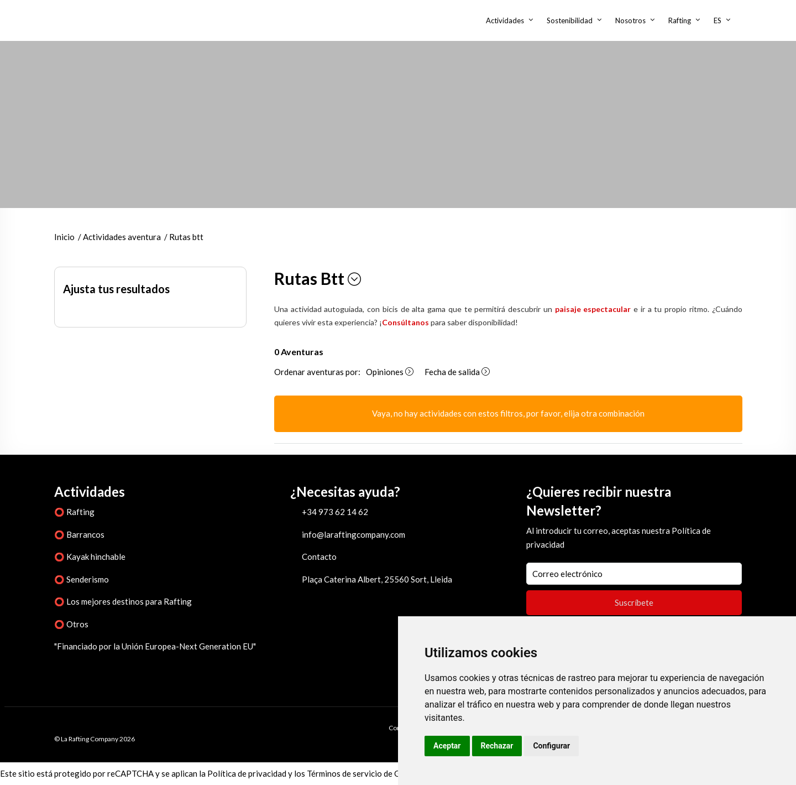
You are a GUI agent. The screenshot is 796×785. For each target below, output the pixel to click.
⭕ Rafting (74, 512)
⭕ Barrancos (79, 534)
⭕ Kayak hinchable (89, 557)
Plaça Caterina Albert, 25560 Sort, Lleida (377, 579)
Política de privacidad (246, 773)
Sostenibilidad (570, 20)
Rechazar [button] (497, 745)
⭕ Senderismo (81, 579)
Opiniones (389, 372)
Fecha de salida (457, 372)
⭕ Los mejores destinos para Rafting (123, 601)
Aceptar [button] (447, 745)
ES (717, 20)
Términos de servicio (344, 773)
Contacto (319, 557)
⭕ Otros (71, 624)
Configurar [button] (551, 745)
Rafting (679, 20)
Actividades (505, 20)
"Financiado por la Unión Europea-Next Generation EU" (155, 646)
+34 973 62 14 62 (335, 512)
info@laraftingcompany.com (353, 534)
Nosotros (630, 20)
